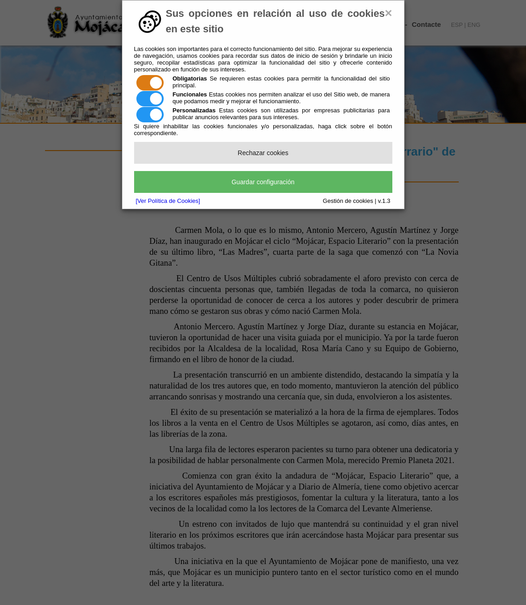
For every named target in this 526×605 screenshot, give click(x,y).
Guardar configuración (263, 182)
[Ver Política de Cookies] (168, 200)
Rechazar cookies (263, 152)
